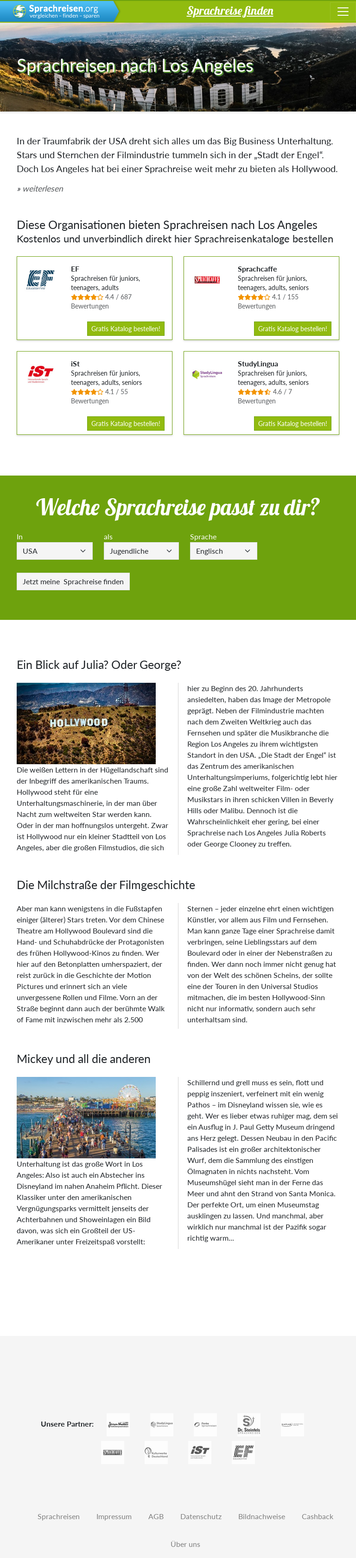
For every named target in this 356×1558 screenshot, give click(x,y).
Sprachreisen (59, 1516)
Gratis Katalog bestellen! (125, 329)
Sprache (203, 536)
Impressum (114, 1516)
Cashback (317, 1516)
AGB (156, 1516)
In (20, 536)
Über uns (185, 1543)
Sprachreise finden (73, 581)
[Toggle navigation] (343, 11)
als (108, 536)
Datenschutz (201, 1516)
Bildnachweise (261, 1516)
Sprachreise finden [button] (230, 10)
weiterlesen (42, 188)
